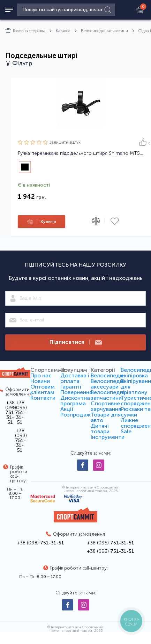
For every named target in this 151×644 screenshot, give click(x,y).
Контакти (42, 398)
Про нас (41, 375)
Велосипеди (107, 375)
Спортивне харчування (106, 406)
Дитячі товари (100, 428)
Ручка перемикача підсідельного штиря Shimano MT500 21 (81, 153)
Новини (40, 381)
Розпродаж (75, 414)
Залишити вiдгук (65, 142)
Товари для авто (106, 417)
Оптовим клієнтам (42, 389)
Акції (66, 409)
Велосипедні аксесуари (107, 384)
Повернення (76, 392)
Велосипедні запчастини (104, 31)
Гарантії (70, 386)
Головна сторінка (25, 30)
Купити (40, 221)
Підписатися (76, 342)
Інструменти (107, 437)
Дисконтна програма (75, 401)
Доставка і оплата (74, 378)
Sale (126, 431)
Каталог (63, 31)
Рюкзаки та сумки (136, 412)
